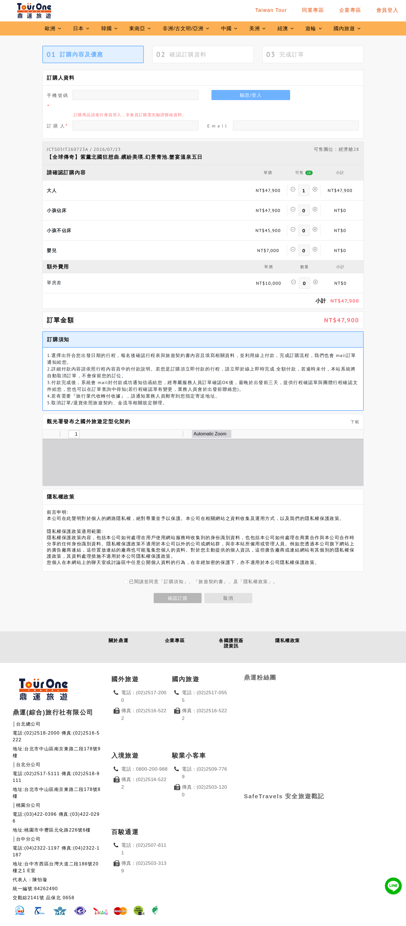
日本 (81, 28)
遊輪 (313, 28)
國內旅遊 (347, 28)
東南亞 (140, 28)
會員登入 (387, 10)
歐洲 (53, 28)
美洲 (257, 28)
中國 (229, 28)
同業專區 (313, 10)
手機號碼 (57, 95)
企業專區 (350, 10)
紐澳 (285, 28)
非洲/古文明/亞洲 (186, 28)
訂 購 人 (56, 126)
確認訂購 (177, 598)
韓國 (109, 28)
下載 (352, 421)
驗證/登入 (251, 95)
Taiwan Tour (271, 10)
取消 (228, 598)
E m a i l (217, 126)
